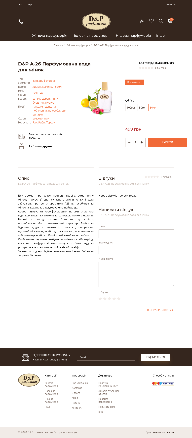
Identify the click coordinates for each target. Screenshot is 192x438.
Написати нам (106, 406)
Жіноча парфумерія (49, 36)
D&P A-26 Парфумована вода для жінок (116, 45)
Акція (75, 397)
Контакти (169, 4)
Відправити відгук (160, 310)
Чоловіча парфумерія (92, 36)
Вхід (100, 411)
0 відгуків (160, 67)
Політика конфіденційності (108, 384)
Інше (160, 36)
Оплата (76, 392)
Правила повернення (105, 400)
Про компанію (80, 382)
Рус (21, 4)
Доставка (77, 387)
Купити (167, 142)
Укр (30, 4)
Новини (76, 402)
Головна (58, 45)
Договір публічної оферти (108, 392)
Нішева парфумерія (133, 36)
